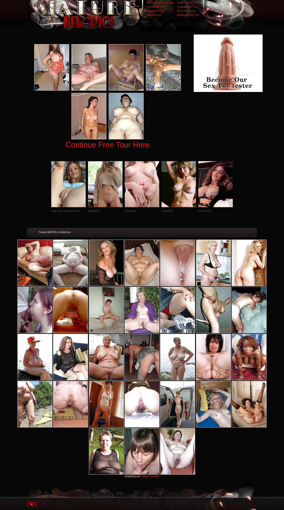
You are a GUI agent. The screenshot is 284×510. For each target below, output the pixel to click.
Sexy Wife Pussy (186, 10)
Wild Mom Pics (155, 10)
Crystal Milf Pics (156, 6)
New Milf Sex (154, 15)
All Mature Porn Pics (188, 15)
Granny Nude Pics (187, 6)
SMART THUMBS (150, 476)
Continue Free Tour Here (107, 144)
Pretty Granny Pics (187, 2)
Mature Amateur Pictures (160, 2)
